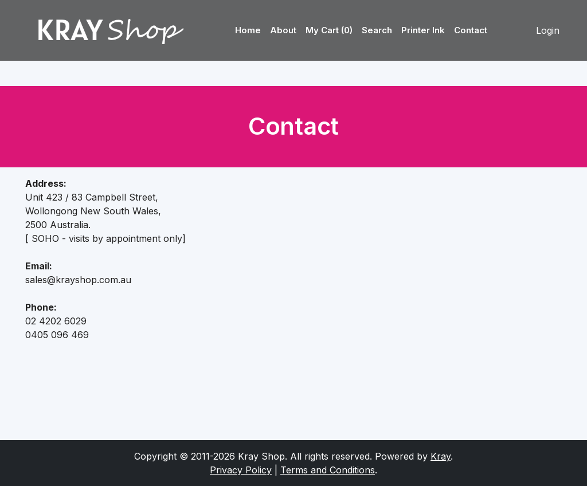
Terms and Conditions (327, 470)
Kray (441, 456)
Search (377, 30)
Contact (470, 30)
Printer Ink (423, 30)
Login (547, 30)
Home (248, 30)
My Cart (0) (329, 30)
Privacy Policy (241, 470)
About (283, 30)
